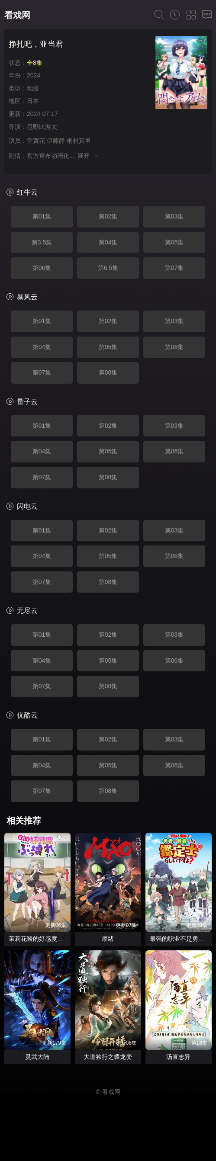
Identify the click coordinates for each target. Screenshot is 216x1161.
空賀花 (36, 140)
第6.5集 (108, 267)
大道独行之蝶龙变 (108, 1056)
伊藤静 (56, 140)
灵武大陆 (37, 1056)
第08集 (108, 372)
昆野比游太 (42, 126)
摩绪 (108, 938)
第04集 (108, 242)
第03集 (174, 216)
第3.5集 (42, 242)
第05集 (174, 242)
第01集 (42, 216)
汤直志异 (178, 1056)
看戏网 (17, 15)
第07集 (174, 267)
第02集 (108, 216)
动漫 (33, 88)
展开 (88, 155)
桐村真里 (79, 140)
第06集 (42, 267)
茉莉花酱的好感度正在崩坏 (45, 938)
